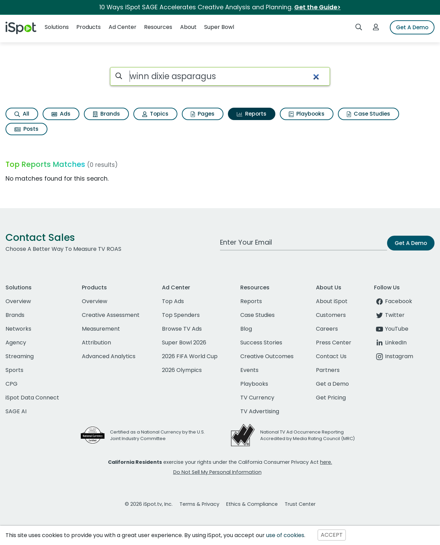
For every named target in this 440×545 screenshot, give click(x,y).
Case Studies (368, 114)
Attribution (96, 342)
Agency (16, 342)
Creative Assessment (111, 315)
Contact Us (331, 356)
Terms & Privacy (199, 504)
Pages (202, 114)
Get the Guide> (317, 7)
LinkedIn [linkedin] (390, 342)
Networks (18, 329)
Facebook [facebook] (393, 301)
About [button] (188, 27)
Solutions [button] (57, 27)
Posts (26, 129)
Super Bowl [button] (219, 27)
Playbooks (306, 114)
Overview (18, 301)
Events (249, 370)
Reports (251, 114)
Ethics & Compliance (252, 504)
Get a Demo (332, 384)
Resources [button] (158, 27)
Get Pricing (331, 398)
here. (326, 462)
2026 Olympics (182, 370)
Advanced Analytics (108, 356)
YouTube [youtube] (391, 329)
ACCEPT (332, 535)
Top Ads (173, 301)
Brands (106, 114)
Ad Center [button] (122, 27)
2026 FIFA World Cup (190, 356)
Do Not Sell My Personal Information (217, 472)
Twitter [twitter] (389, 315)
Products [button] (88, 27)
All (21, 114)
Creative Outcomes (267, 356)
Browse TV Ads (182, 329)
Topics (155, 114)
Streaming (20, 356)
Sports (14, 370)
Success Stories (261, 342)
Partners (328, 370)
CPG (12, 384)
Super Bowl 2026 (184, 342)
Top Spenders (181, 315)
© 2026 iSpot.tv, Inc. (149, 504)
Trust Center (300, 504)
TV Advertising (259, 411)
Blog (246, 329)
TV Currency (257, 398)
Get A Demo (412, 27)
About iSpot (332, 301)
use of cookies (285, 535)
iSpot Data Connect (32, 398)
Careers (327, 329)
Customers (331, 315)
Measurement (101, 329)
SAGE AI (16, 411)
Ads (61, 114)
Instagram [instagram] (393, 356)
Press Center (333, 342)
